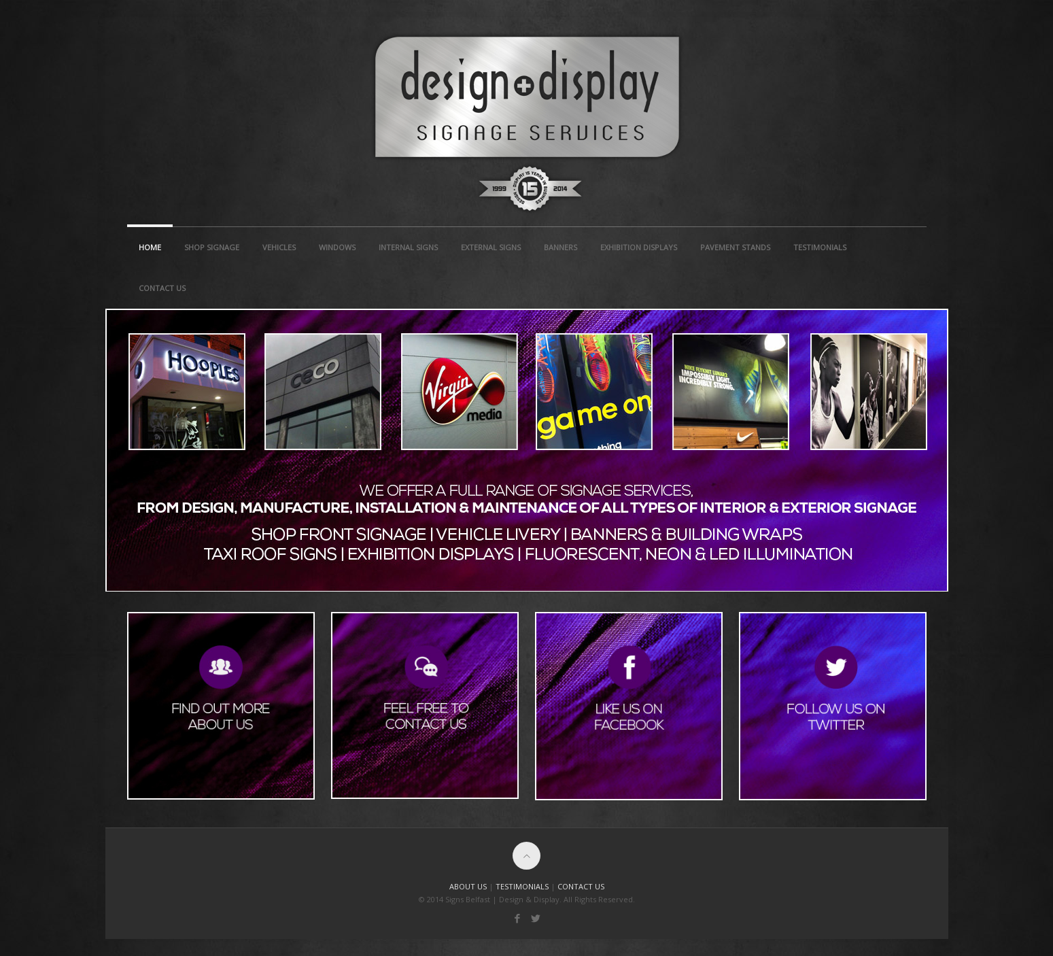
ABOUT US (468, 886)
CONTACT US (580, 886)
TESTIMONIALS (522, 886)
